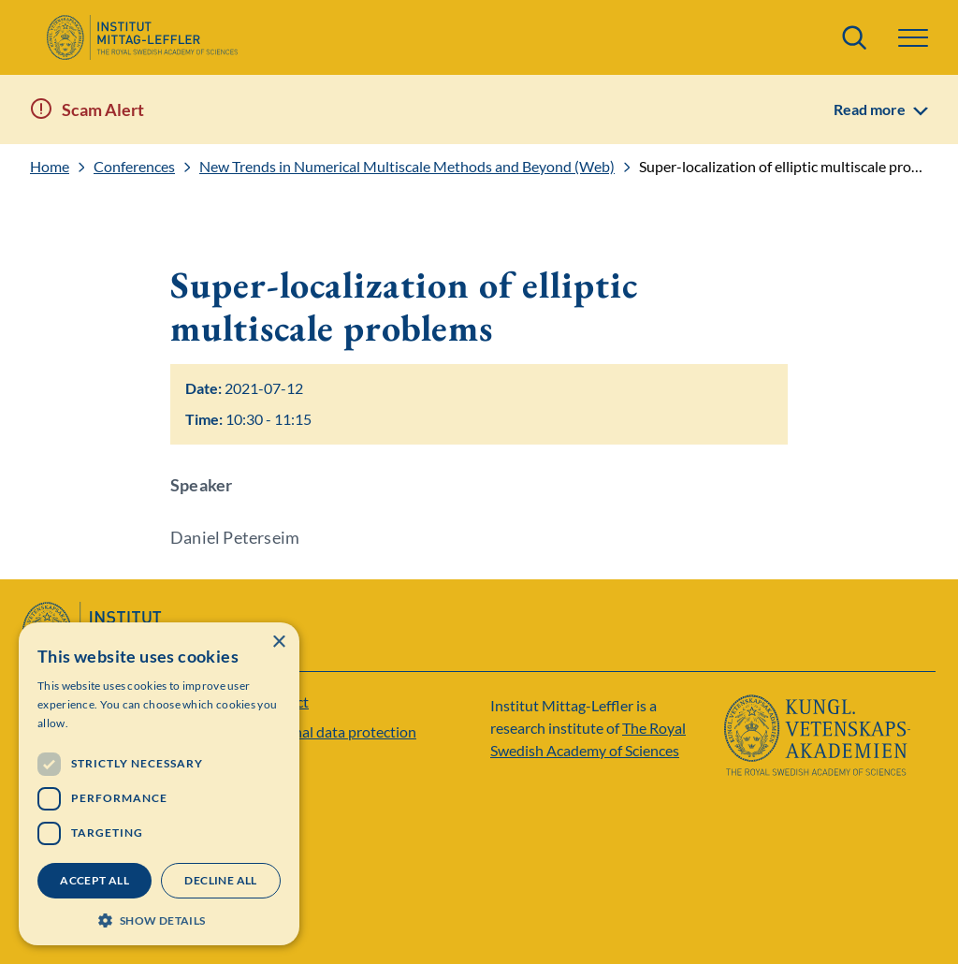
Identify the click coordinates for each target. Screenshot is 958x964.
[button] (913, 38)
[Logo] (142, 37)
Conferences (134, 166)
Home (49, 166)
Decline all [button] (220, 880)
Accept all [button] (94, 880)
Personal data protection (336, 731)
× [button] (278, 642)
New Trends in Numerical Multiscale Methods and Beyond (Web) (407, 166)
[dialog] (159, 783)
